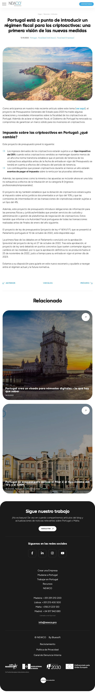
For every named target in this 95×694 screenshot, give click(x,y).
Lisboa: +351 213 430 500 (47, 602)
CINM (44, 489)
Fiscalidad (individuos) (47, 38)
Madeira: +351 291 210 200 (48, 597)
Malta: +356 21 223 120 (47, 606)
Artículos (54, 14)
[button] (4, 4)
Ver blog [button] (47, 283)
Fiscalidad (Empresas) (65, 38)
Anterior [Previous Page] (10, 283)
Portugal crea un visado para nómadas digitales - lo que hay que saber (47, 390)
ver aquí (80, 108)
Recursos (47, 14)
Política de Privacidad (47, 649)
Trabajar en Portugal (47, 579)
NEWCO (47, 588)
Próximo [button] (84, 283)
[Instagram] (52, 553)
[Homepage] (13, 4)
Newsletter (46, 529)
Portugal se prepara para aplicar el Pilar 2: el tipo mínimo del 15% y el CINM (47, 483)
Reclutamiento (47, 644)
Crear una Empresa (47, 570)
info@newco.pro (48, 622)
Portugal (33, 38)
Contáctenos (86, 4)
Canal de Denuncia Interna (47, 655)
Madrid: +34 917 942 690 (48, 611)
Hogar (40, 14)
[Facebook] (32, 553)
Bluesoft (56, 637)
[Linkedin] (42, 553)
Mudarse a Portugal (48, 575)
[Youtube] (62, 553)
